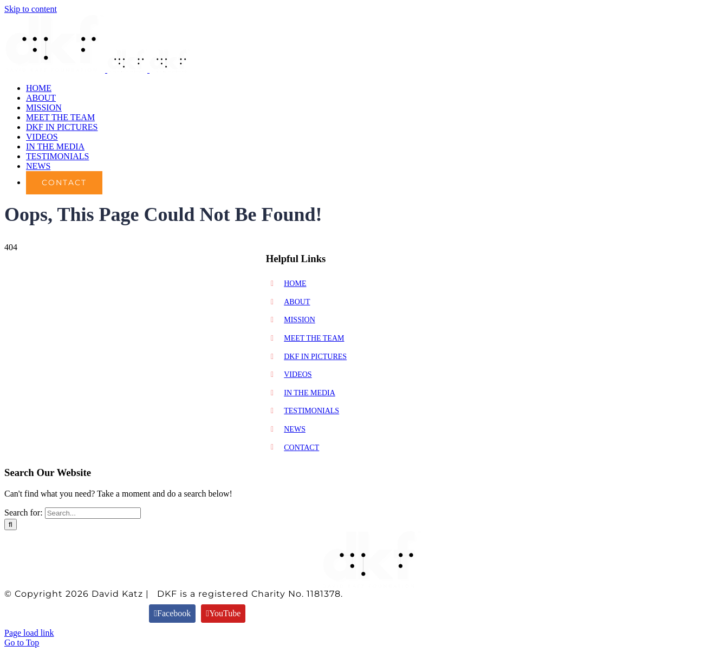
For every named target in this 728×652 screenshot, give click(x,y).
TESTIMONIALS (311, 411)
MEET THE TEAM (314, 338)
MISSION (299, 320)
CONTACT (301, 448)
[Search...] (93, 513)
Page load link (29, 632)
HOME (295, 283)
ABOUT (297, 302)
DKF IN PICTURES (315, 357)
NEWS (295, 429)
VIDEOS (297, 374)
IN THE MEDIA (309, 393)
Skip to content (30, 9)
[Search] (10, 524)
